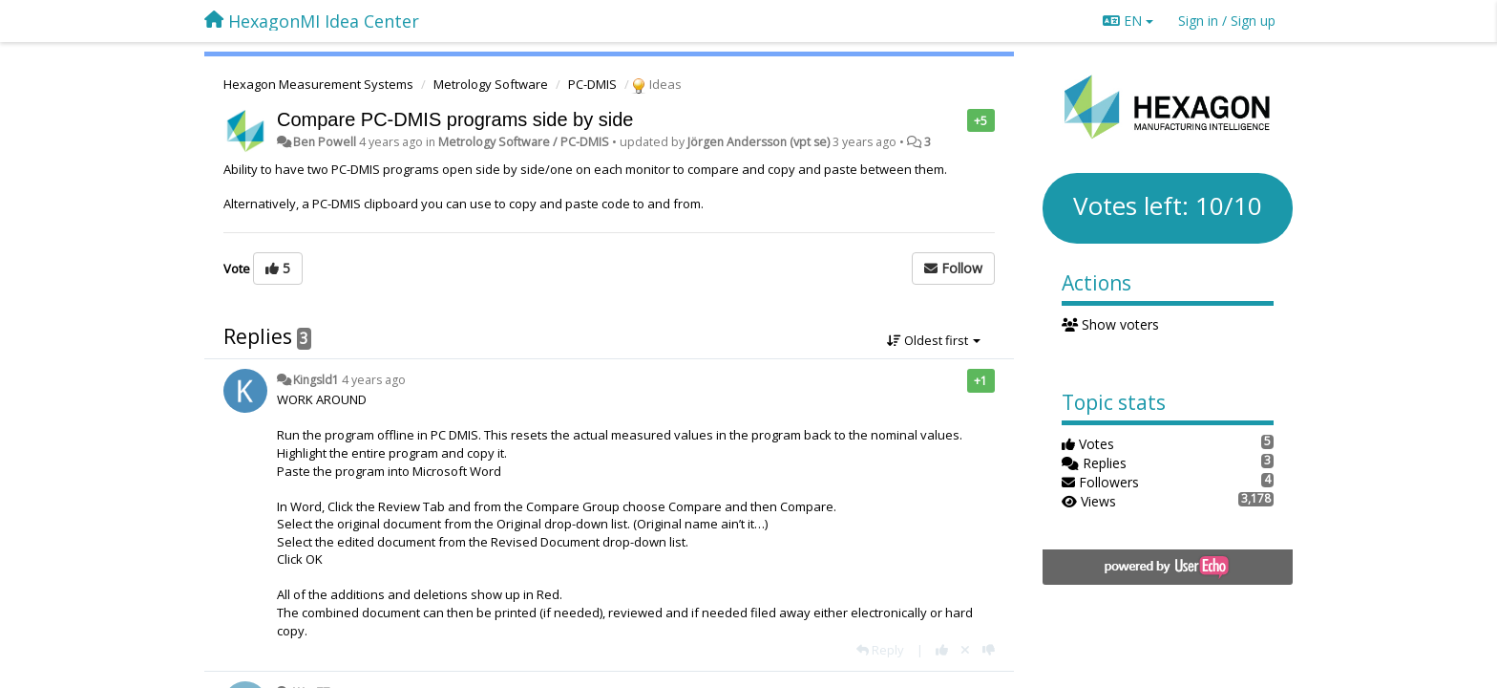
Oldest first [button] (933, 340)
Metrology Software (490, 84)
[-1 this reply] (988, 649)
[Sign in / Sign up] (1226, 21)
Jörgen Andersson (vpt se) (758, 142)
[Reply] (880, 649)
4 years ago (374, 380)
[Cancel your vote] (965, 649)
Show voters (1111, 324)
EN (1128, 20)
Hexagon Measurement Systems (318, 84)
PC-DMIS (592, 84)
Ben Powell (324, 142)
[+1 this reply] (942, 649)
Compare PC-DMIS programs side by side (455, 119)
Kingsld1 (316, 380)
